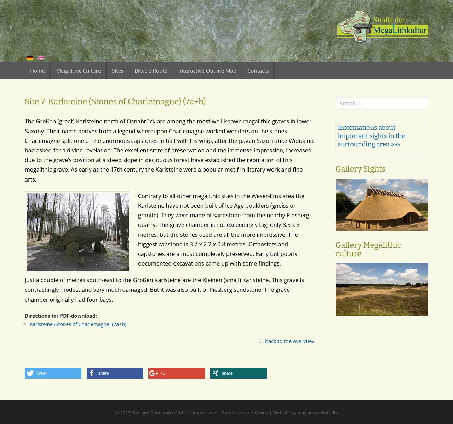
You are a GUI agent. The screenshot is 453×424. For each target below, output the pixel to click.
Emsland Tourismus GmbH (160, 412)
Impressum (205, 412)
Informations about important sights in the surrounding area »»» (372, 136)
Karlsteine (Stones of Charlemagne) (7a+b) (78, 324)
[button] (53, 373)
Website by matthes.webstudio (305, 412)
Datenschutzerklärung (245, 412)
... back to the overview (287, 341)
